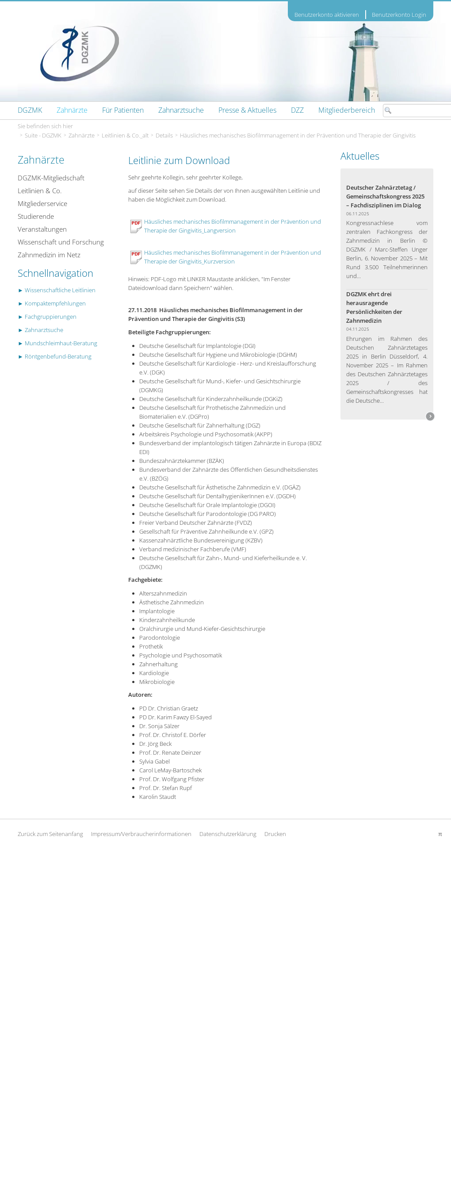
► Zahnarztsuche (40, 330)
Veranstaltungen (42, 229)
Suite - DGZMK (43, 135)
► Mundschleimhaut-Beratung (57, 343)
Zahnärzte (82, 135)
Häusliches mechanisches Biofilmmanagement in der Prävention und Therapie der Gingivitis (298, 135)
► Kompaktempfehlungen (52, 303)
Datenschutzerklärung (227, 834)
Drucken (275, 834)
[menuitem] (30, 110)
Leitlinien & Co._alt (125, 135)
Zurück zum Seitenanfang (50, 834)
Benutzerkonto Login (399, 15)
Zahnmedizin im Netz (49, 254)
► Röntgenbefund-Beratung (55, 356)
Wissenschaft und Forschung (61, 241)
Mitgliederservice (42, 203)
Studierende (36, 216)
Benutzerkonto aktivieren (326, 15)
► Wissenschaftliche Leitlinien (57, 290)
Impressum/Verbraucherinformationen (141, 834)
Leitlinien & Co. (40, 190)
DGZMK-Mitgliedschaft (51, 177)
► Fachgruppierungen (47, 317)
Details (164, 135)
